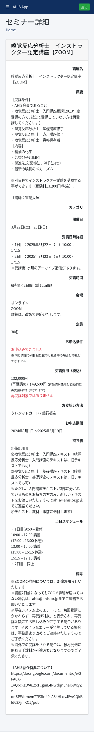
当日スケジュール (69, 521)
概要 (79, 91)
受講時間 (76, 277)
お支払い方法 (72, 405)
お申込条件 (74, 341)
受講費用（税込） (69, 370)
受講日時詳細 (72, 237)
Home (11, 29)
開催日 (77, 219)
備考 (79, 573)
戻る (84, 6)
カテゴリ (76, 207)
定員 (79, 324)
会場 (79, 295)
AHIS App (17, 7)
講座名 (77, 68)
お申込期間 (74, 423)
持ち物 (77, 440)
